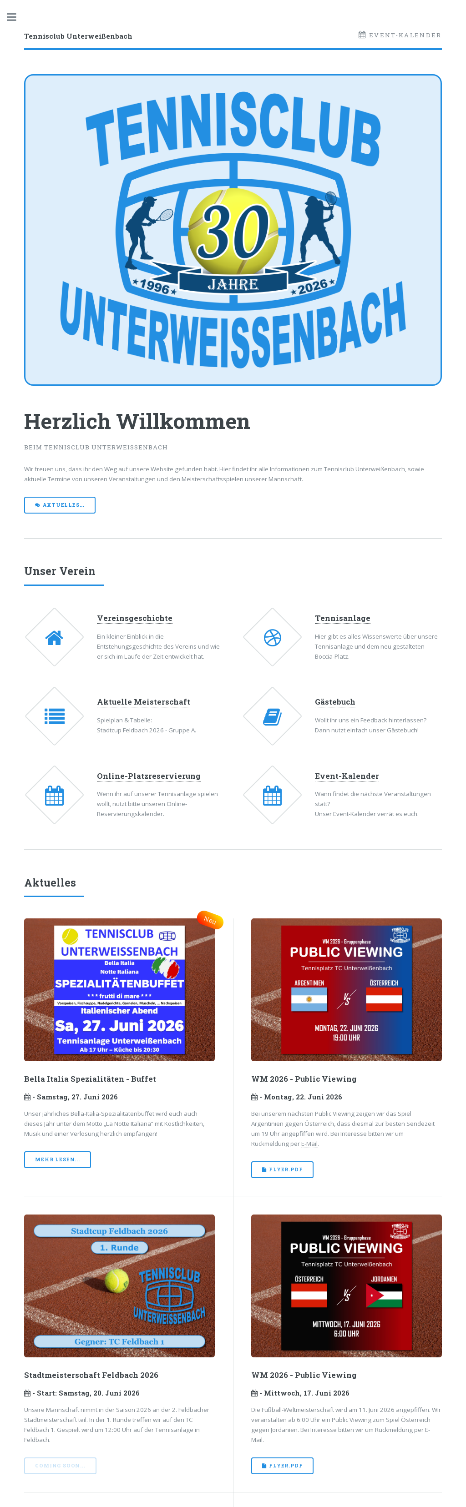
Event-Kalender (404, 35)
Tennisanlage (342, 618)
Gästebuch (335, 702)
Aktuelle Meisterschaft (143, 702)
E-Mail (309, 1143)
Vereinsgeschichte (134, 618)
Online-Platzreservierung (149, 776)
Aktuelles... (64, 505)
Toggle (16, 17)
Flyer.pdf (286, 1169)
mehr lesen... (57, 1159)
